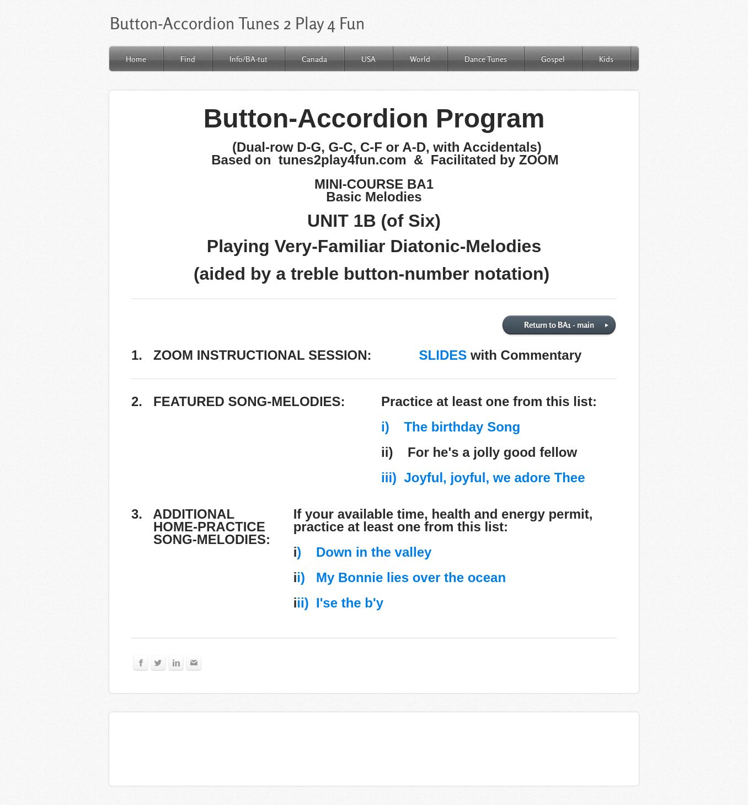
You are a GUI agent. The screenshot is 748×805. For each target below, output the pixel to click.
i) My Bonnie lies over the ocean (401, 577)
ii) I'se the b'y (340, 602)
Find (187, 58)
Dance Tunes (485, 58)
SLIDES (443, 355)
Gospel (553, 58)
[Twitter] (159, 663)
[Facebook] (141, 663)
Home (136, 58)
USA (368, 58)
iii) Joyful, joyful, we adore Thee (483, 477)
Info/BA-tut (248, 58)
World (420, 58)
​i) (385, 426)
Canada (314, 58)
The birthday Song (454, 426)
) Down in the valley (364, 552)
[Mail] (194, 663)
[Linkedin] (176, 663)
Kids (606, 58)
